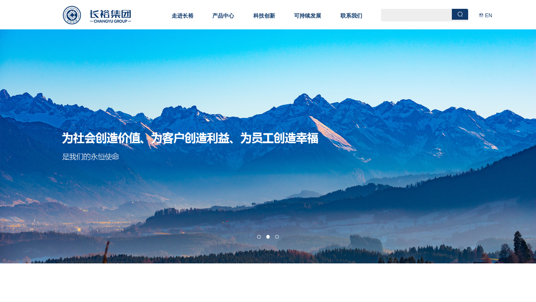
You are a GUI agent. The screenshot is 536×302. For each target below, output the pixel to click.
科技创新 (264, 16)
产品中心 (223, 16)
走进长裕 (182, 16)
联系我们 (351, 16)
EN (488, 15)
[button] (259, 237)
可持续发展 (307, 16)
